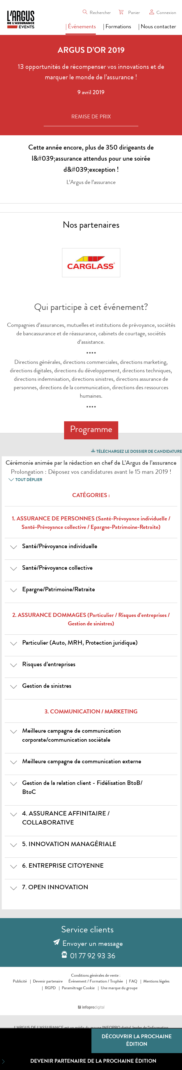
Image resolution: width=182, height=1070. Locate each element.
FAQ (133, 982)
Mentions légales (156, 982)
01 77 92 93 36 (92, 957)
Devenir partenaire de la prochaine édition (78, 1061)
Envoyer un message (92, 944)
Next (133, 264)
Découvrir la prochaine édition (137, 1040)
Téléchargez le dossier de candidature (136, 451)
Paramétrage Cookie (78, 988)
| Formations (117, 27)
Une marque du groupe (117, 988)
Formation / (99, 982)
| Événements (81, 27)
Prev (55, 264)
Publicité (20, 982)
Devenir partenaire (48, 982)
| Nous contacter (157, 27)
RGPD (50, 988)
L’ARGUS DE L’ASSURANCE (38, 1028)
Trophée (116, 982)
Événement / (78, 982)
